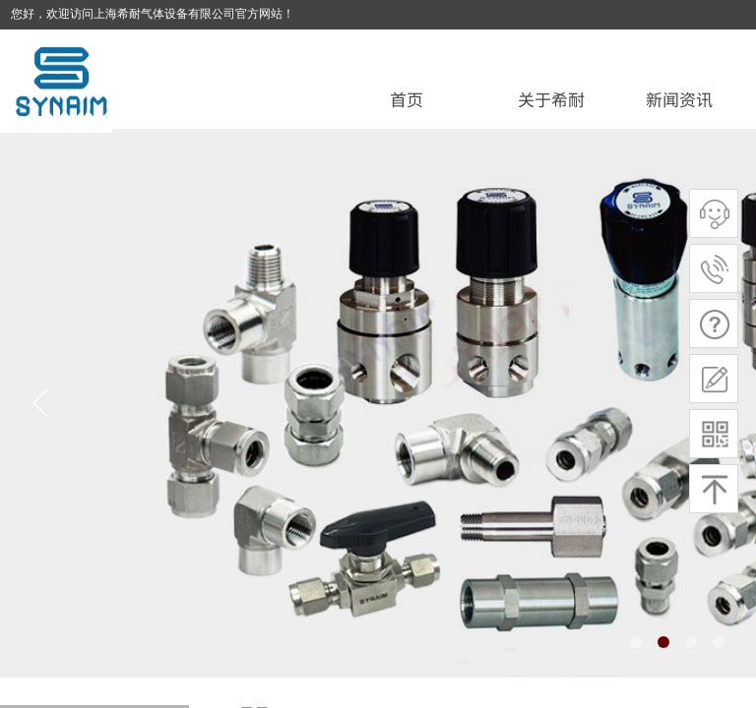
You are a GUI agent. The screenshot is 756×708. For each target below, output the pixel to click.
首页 (406, 99)
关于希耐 (551, 99)
